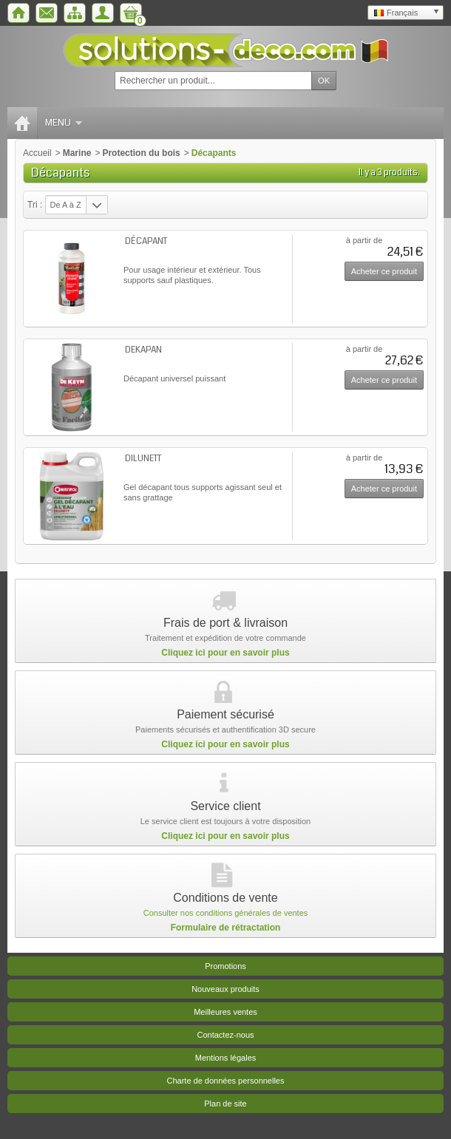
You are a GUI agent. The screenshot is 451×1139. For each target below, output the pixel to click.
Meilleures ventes (225, 1011)
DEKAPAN (143, 350)
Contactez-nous (225, 1034)
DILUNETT (143, 458)
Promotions (225, 966)
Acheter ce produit (384, 271)
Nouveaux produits (225, 989)
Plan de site (225, 1103)
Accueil (37, 153)
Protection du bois (141, 153)
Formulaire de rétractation (226, 927)
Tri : (34, 205)
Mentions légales (226, 1057)
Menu (63, 122)
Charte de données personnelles (225, 1080)
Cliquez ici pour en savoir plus (225, 652)
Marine (77, 153)
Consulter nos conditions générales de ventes (225, 912)
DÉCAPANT (146, 241)
